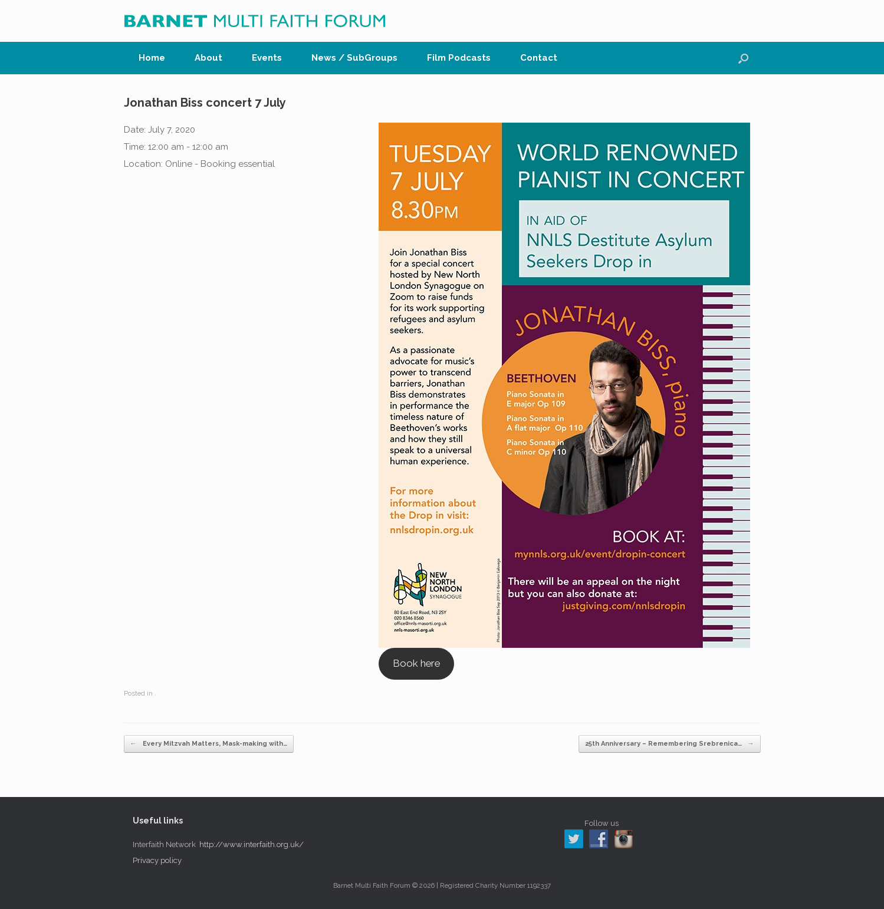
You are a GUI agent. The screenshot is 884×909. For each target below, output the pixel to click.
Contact (538, 57)
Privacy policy (157, 860)
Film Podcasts (459, 57)
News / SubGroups (354, 57)
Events (267, 57)
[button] (743, 58)
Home (152, 57)
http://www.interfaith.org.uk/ (251, 844)
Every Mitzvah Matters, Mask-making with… (208, 744)
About (208, 57)
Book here (416, 663)
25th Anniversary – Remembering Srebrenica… (669, 744)
